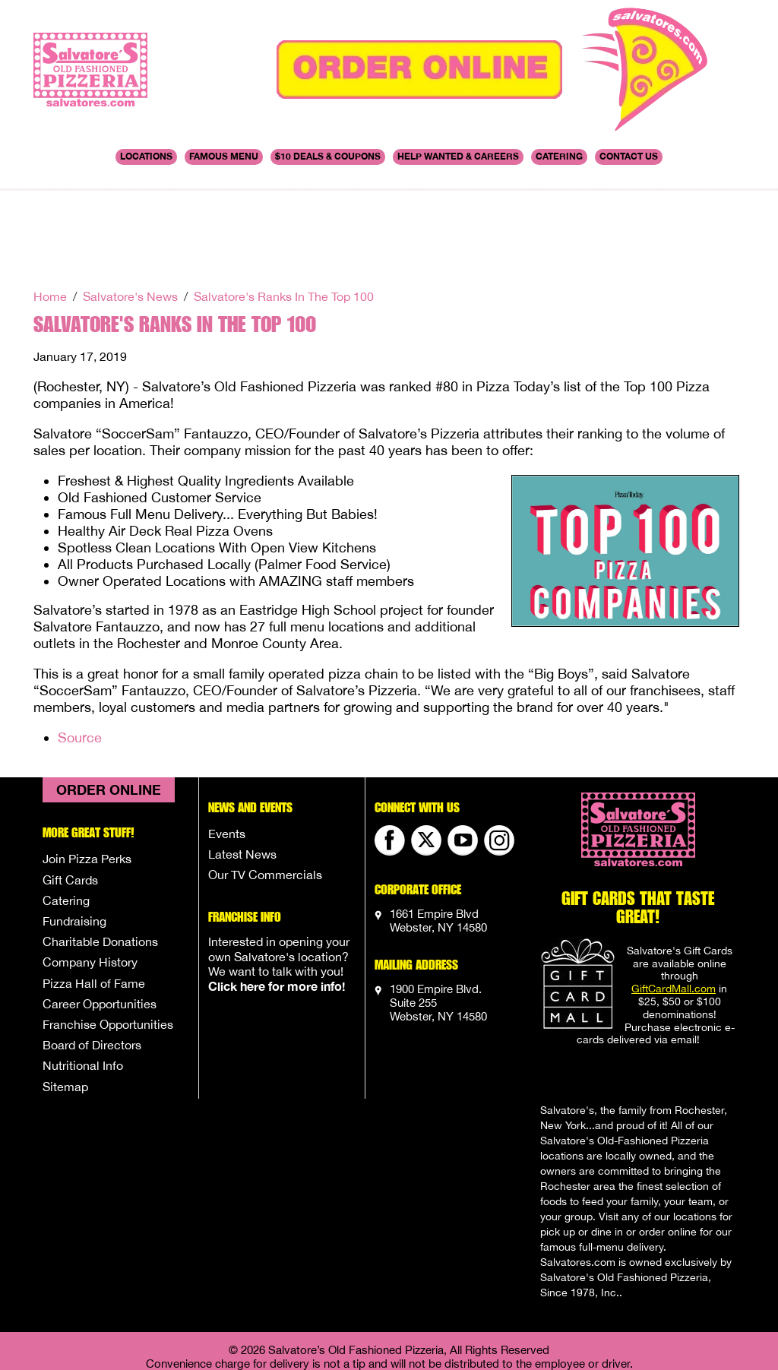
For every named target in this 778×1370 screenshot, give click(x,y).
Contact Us (628, 156)
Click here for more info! (276, 906)
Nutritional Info (83, 985)
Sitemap (65, 1007)
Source (80, 658)
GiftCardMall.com (673, 909)
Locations (146, 156)
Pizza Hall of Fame (94, 903)
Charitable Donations (100, 862)
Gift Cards (70, 800)
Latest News (242, 774)
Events (226, 754)
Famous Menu (223, 156)
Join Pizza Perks (87, 779)
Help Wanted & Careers (458, 156)
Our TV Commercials (265, 795)
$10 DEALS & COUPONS (328, 156)
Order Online (108, 709)
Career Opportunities (100, 924)
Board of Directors (92, 965)
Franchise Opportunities (108, 944)
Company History (90, 882)
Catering (559, 156)
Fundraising (74, 841)
